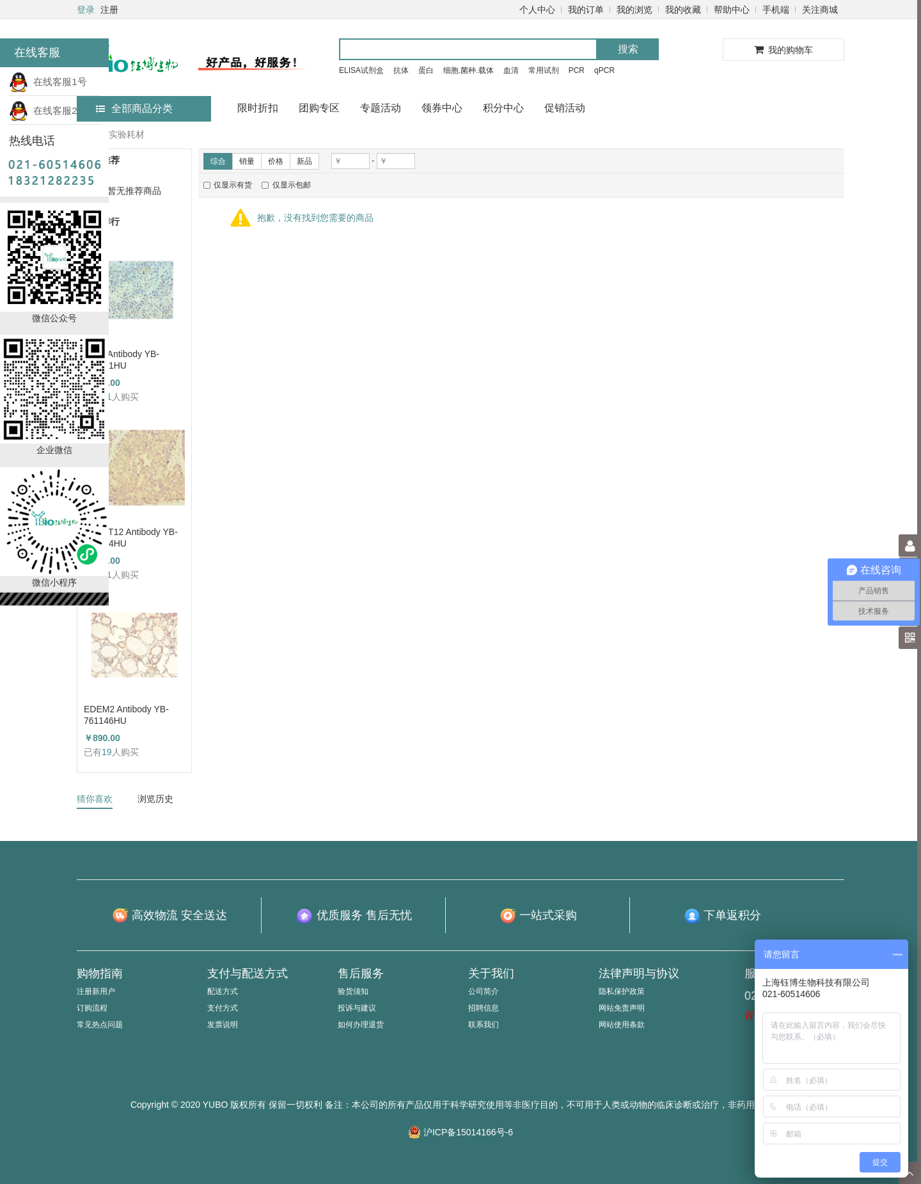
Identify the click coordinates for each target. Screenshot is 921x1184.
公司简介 (483, 991)
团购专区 (319, 107)
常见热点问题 (100, 1024)
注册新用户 (96, 991)
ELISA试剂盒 (361, 70)
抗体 (401, 70)
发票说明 (222, 1024)
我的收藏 (683, 9)
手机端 (775, 9)
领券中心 (441, 107)
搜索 (628, 49)
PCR (577, 70)
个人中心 (537, 9)
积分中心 (503, 107)
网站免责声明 (622, 1008)
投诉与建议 (357, 1008)
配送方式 (222, 991)
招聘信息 (483, 1008)
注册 (109, 9)
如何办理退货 (361, 1024)
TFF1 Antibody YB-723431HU (121, 360)
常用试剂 (543, 70)
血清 (511, 70)
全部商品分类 (134, 108)
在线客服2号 (48, 110)
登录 (86, 9)
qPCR (604, 70)
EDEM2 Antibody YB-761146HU (126, 715)
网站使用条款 (622, 1024)
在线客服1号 (48, 81)
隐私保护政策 (622, 991)
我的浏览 (634, 9)
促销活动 (564, 107)
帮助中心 (732, 9)
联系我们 (483, 1024)
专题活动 (380, 107)
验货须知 (353, 991)
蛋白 (426, 70)
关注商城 (820, 9)
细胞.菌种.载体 (468, 70)
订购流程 (92, 1008)
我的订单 (586, 9)
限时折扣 (257, 107)
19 (107, 752)
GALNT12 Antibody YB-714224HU (131, 537)
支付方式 (222, 1008)
